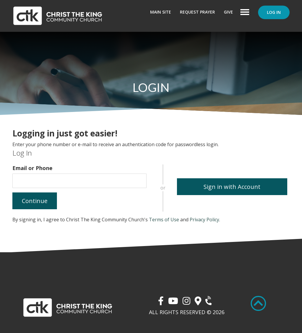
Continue (34, 201)
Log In (274, 12)
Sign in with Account (231, 187)
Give (228, 12)
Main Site (160, 12)
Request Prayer (197, 12)
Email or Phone (32, 168)
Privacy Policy (204, 220)
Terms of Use (164, 220)
